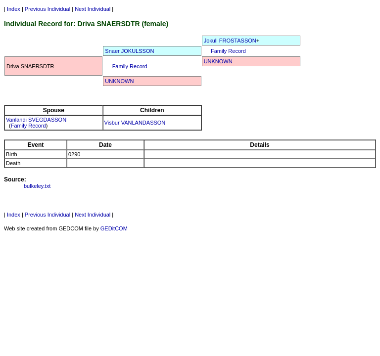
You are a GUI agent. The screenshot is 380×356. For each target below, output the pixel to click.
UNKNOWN (218, 61)
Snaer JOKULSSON (129, 51)
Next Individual (92, 9)
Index (13, 9)
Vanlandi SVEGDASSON (36, 120)
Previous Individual (47, 9)
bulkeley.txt (37, 186)
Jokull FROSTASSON (230, 41)
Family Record (228, 51)
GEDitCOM (114, 228)
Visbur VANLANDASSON (135, 123)
